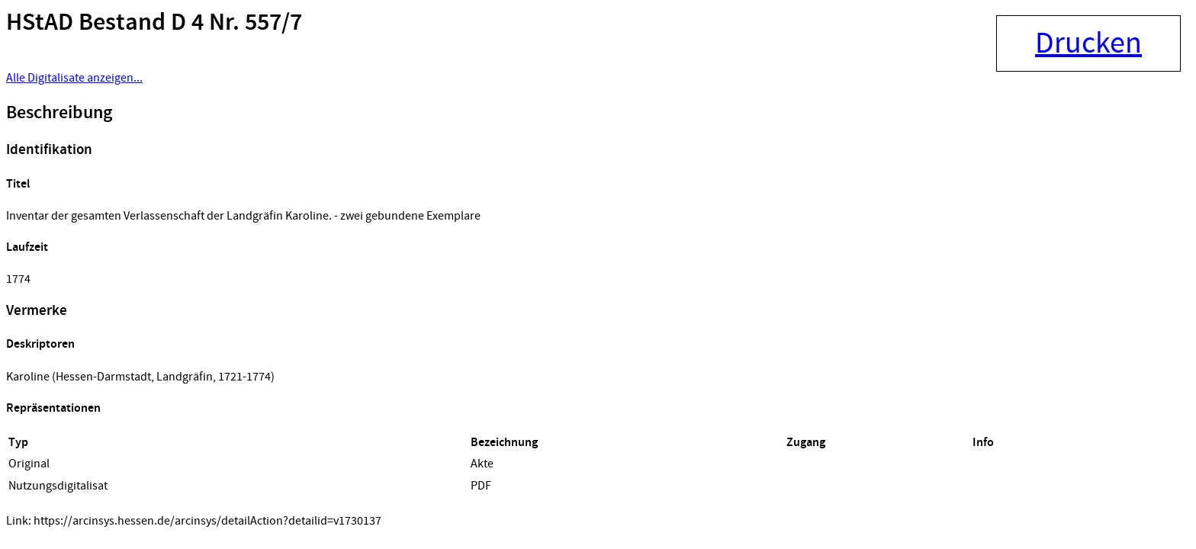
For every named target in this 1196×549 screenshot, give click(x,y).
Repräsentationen (53, 408)
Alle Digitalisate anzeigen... (74, 77)
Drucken (1088, 43)
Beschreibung (59, 113)
